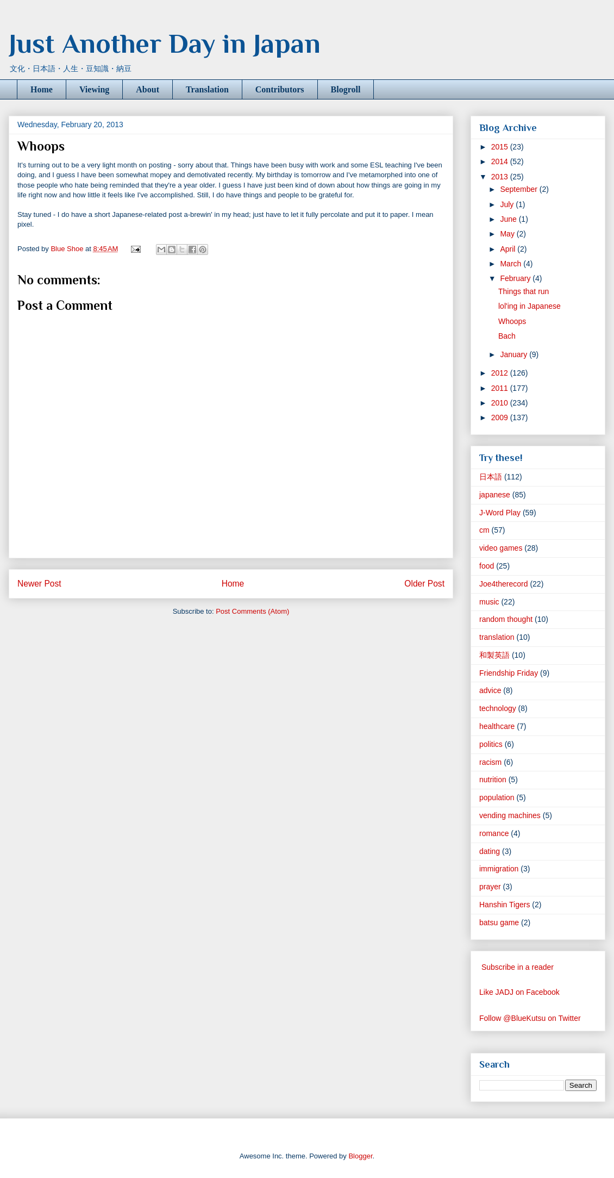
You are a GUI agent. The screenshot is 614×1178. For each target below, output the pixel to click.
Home (41, 89)
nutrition (492, 779)
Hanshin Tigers (504, 904)
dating (489, 851)
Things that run (523, 291)
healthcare (497, 726)
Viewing (94, 89)
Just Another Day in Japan (165, 43)
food (486, 566)
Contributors (279, 89)
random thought (505, 619)
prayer (490, 886)
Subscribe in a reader (517, 967)
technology (497, 708)
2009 (500, 417)
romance (494, 833)
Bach (507, 336)
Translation (207, 89)
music (489, 601)
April (508, 249)
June (509, 219)
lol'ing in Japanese (529, 306)
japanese (494, 494)
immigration (498, 868)
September (519, 189)
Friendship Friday (508, 673)
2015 (500, 146)
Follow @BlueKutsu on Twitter (530, 1018)
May (508, 233)
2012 (500, 373)
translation (497, 637)
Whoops (512, 321)
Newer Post (39, 583)
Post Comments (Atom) (252, 611)
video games (500, 548)
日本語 (490, 476)
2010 (500, 402)
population (497, 797)
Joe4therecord (503, 583)
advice (490, 690)
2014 (500, 161)
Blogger (360, 1156)
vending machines (510, 815)
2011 (500, 388)
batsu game (499, 922)
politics (491, 744)
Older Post (424, 583)
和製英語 (494, 655)
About (147, 89)
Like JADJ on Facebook (519, 992)
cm (484, 530)
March (511, 263)
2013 (500, 176)
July (508, 204)
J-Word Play (500, 512)
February (516, 278)
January (514, 354)
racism (490, 762)
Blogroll (346, 89)
